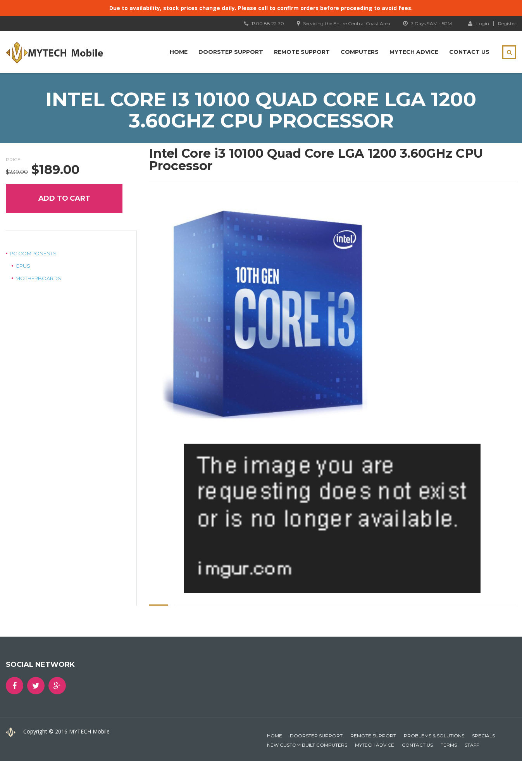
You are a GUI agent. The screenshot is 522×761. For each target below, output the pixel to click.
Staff (472, 745)
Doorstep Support (230, 51)
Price (13, 159)
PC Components (33, 253)
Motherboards (38, 278)
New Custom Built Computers (307, 745)
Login (478, 23)
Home (179, 51)
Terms (449, 745)
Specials (483, 736)
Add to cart (64, 198)
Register (507, 23)
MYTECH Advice (413, 51)
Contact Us (469, 51)
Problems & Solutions (434, 736)
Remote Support (302, 51)
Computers (360, 51)
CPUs (23, 266)
